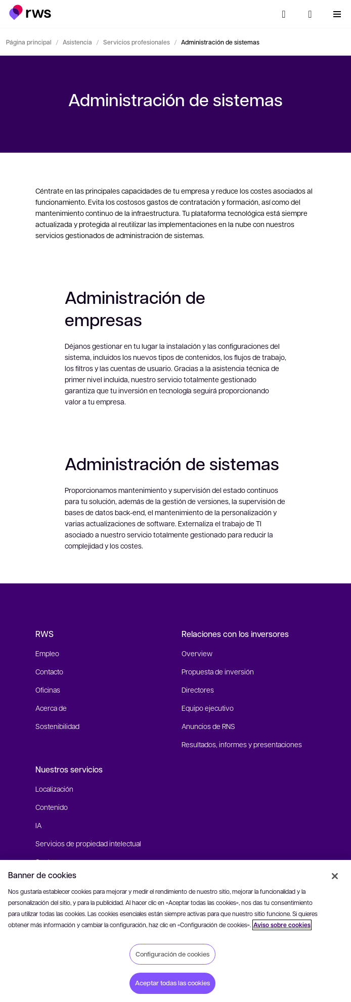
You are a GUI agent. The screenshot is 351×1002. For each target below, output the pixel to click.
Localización (54, 788)
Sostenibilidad (57, 726)
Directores (198, 689)
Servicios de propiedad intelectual (88, 843)
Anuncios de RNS (208, 726)
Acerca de (51, 707)
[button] (30, 12)
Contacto (49, 671)
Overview (197, 653)
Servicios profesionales (136, 42)
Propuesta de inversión (218, 671)
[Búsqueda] (283, 14)
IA (38, 825)
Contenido (51, 806)
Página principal (29, 42)
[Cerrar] (335, 876)
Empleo (47, 653)
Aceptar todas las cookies (172, 982)
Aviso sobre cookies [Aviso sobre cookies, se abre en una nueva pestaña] (282, 925)
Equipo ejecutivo (208, 707)
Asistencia (77, 42)
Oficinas (47, 689)
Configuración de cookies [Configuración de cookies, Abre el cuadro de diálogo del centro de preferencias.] (172, 954)
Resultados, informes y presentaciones (242, 744)
